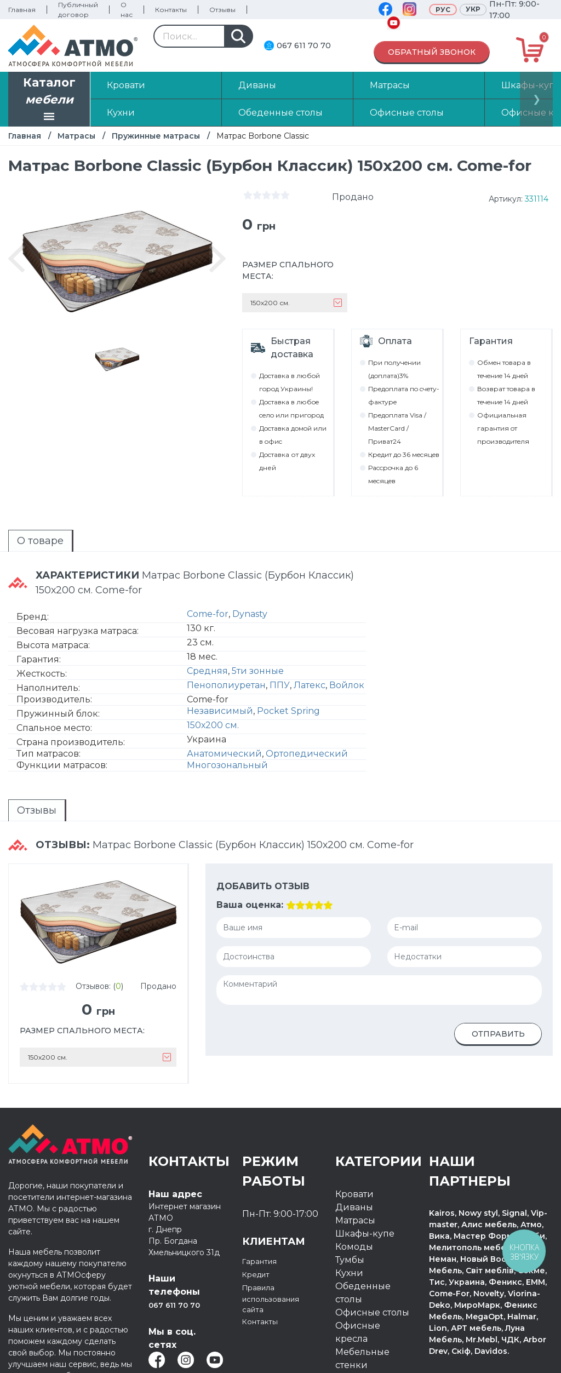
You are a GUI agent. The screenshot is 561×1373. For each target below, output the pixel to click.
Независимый (220, 711)
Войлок (346, 685)
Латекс (309, 685)
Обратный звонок (432, 52)
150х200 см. (213, 725)
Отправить (498, 1034)
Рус (443, 9)
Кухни (349, 1273)
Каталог (49, 100)
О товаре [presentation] (40, 541)
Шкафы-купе (364, 1233)
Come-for (207, 614)
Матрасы (76, 136)
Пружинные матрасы (156, 136)
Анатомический (224, 753)
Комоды (354, 1247)
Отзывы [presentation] (36, 810)
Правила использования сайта (278, 1300)
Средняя (207, 671)
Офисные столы (372, 1312)
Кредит (259, 1274)
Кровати (354, 1194)
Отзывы (222, 9)
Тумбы (349, 1260)
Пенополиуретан (226, 685)
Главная (22, 9)
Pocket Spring (288, 711)
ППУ (280, 685)
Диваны (354, 1207)
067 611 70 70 (304, 45)
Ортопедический (307, 753)
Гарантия (263, 1261)
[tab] (40, 541)
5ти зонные (258, 671)
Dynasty (249, 614)
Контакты (171, 9)
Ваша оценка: (249, 905)
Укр (473, 9)
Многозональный (227, 765)
